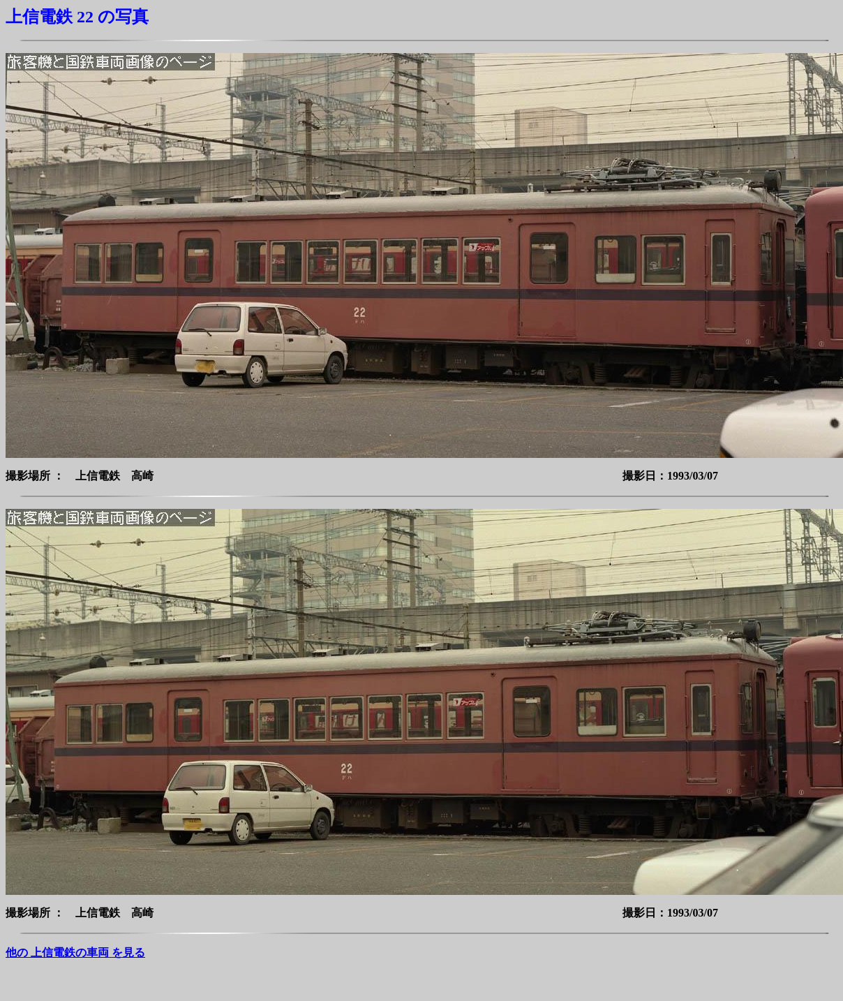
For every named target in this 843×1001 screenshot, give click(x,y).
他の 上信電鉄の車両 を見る (75, 952)
